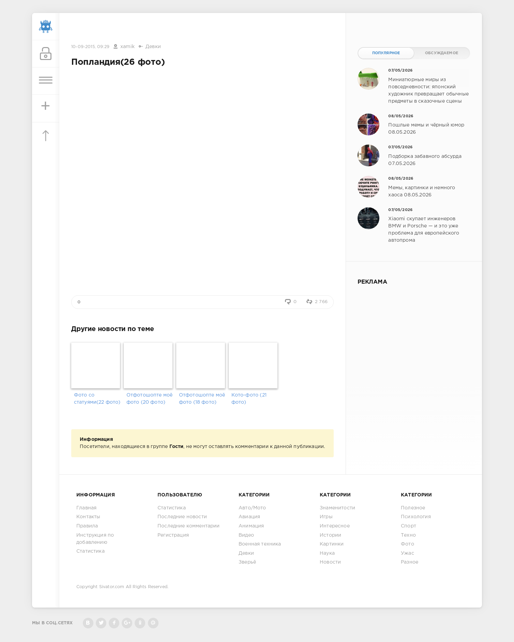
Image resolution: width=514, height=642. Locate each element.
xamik (127, 47)
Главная (86, 508)
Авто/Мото (252, 508)
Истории (330, 535)
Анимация (251, 526)
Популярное (386, 53)
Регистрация (173, 535)
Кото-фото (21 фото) (249, 398)
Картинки (332, 544)
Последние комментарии (188, 526)
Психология (416, 517)
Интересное (335, 526)
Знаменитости (337, 508)
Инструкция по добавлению (95, 538)
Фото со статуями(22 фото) (97, 398)
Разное (409, 562)
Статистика (90, 551)
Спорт (408, 526)
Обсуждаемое (441, 53)
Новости (330, 562)
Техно (408, 535)
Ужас (407, 553)
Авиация (249, 517)
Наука (327, 553)
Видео (246, 535)
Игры (326, 517)
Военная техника (260, 544)
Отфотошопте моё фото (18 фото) (202, 398)
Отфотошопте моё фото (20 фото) (149, 398)
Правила (87, 526)
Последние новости (182, 517)
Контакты (88, 517)
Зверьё (247, 562)
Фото (407, 544)
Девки (153, 47)
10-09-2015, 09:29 (90, 47)
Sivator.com (111, 587)
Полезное (413, 508)
